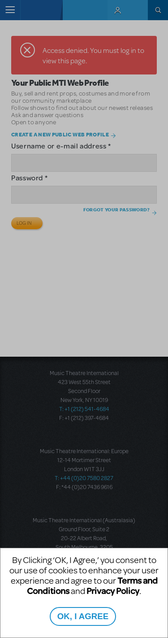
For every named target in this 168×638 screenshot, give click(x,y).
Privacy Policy (112, 590)
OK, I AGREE (82, 616)
